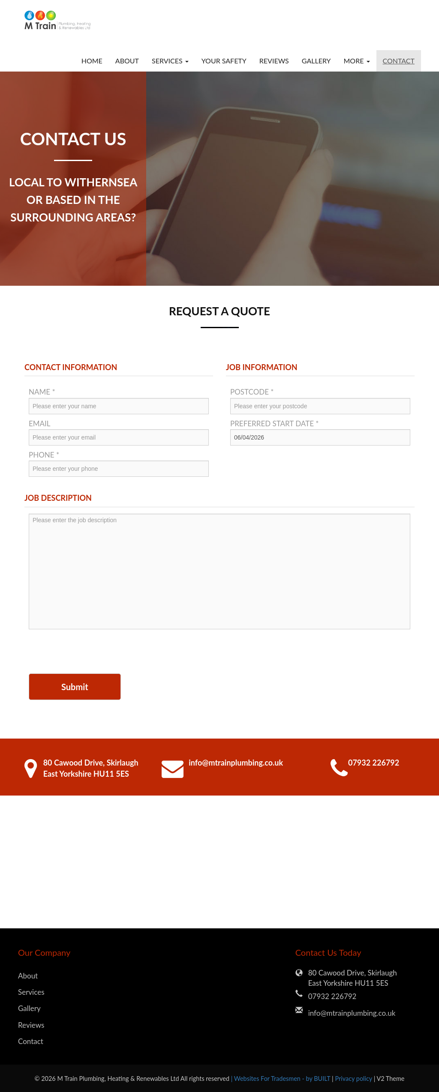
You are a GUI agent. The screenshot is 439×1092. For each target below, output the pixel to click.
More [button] (356, 61)
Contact (399, 61)
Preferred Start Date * (274, 423)
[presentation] (94, 652)
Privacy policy (354, 1078)
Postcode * (252, 391)
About (127, 61)
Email (40, 423)
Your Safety (224, 61)
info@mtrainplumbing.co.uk (236, 762)
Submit (74, 687)
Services (31, 991)
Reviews (274, 61)
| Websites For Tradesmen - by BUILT (281, 1078)
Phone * (44, 454)
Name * (42, 391)
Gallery (316, 61)
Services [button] (170, 61)
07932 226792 (373, 762)
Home (91, 61)
